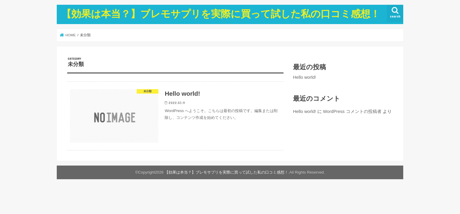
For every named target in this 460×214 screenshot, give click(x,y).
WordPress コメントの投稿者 (352, 111)
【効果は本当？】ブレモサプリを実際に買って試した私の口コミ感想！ (221, 13)
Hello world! (304, 77)
